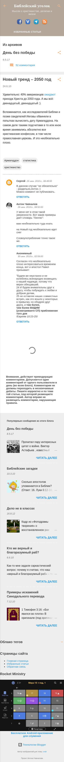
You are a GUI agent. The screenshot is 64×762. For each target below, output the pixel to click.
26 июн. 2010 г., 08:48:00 (39, 181)
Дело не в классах (21, 508)
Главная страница (17, 660)
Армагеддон (11, 160)
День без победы (19, 52)
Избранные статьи (27, 31)
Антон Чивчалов (26, 204)
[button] (59, 52)
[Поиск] (59, 6)
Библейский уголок (32, 6)
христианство (12, 167)
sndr (45, 752)
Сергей (20, 180)
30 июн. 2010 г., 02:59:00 (30, 256)
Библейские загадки (22, 468)
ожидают (49, 94)
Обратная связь (16, 666)
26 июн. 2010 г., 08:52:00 (30, 207)
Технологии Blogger (32, 744)
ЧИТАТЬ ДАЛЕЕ (46, 457)
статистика (29, 160)
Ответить (22, 197)
